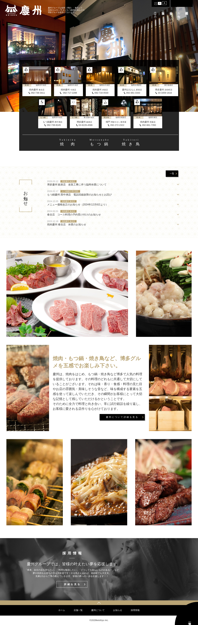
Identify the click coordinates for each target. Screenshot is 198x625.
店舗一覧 (78, 610)
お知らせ (178, 15)
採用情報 (135, 610)
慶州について (171, 16)
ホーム (155, 13)
